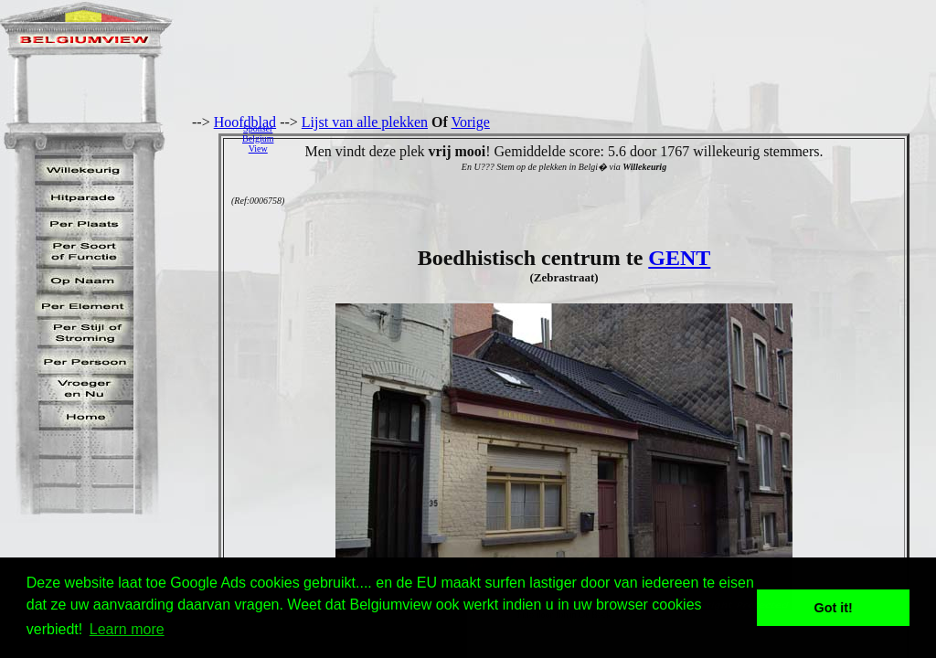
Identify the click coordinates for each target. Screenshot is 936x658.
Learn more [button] (127, 629)
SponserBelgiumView (257, 138)
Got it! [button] (833, 607)
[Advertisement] (609, 138)
